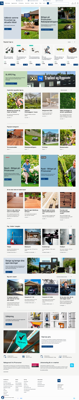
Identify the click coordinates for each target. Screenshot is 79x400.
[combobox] (59, 3)
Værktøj (32, 3)
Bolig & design (7, 3)
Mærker (36, 3)
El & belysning (21, 3)
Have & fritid (27, 3)
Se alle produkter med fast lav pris (47, 343)
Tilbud (40, 3)
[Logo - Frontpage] (2, 3)
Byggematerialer (14, 3)
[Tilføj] (12, 64)
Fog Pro (44, 3)
